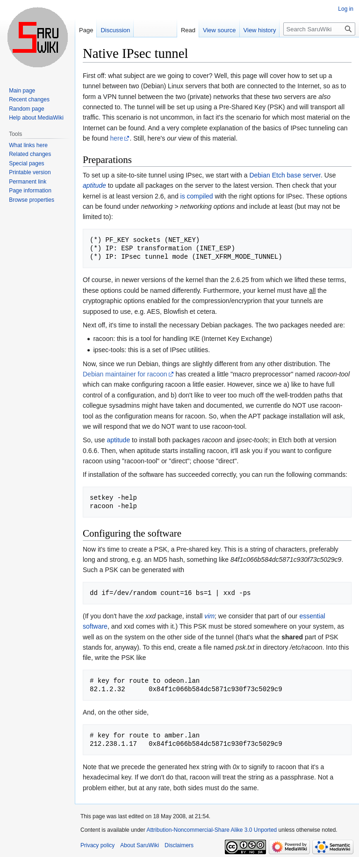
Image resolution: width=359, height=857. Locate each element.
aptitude (94, 185)
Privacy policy (97, 845)
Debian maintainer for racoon (125, 374)
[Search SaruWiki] (319, 28)
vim (209, 616)
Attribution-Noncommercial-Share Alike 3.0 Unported (211, 830)
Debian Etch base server (285, 175)
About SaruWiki (139, 845)
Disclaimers (179, 845)
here (116, 138)
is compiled (196, 196)
